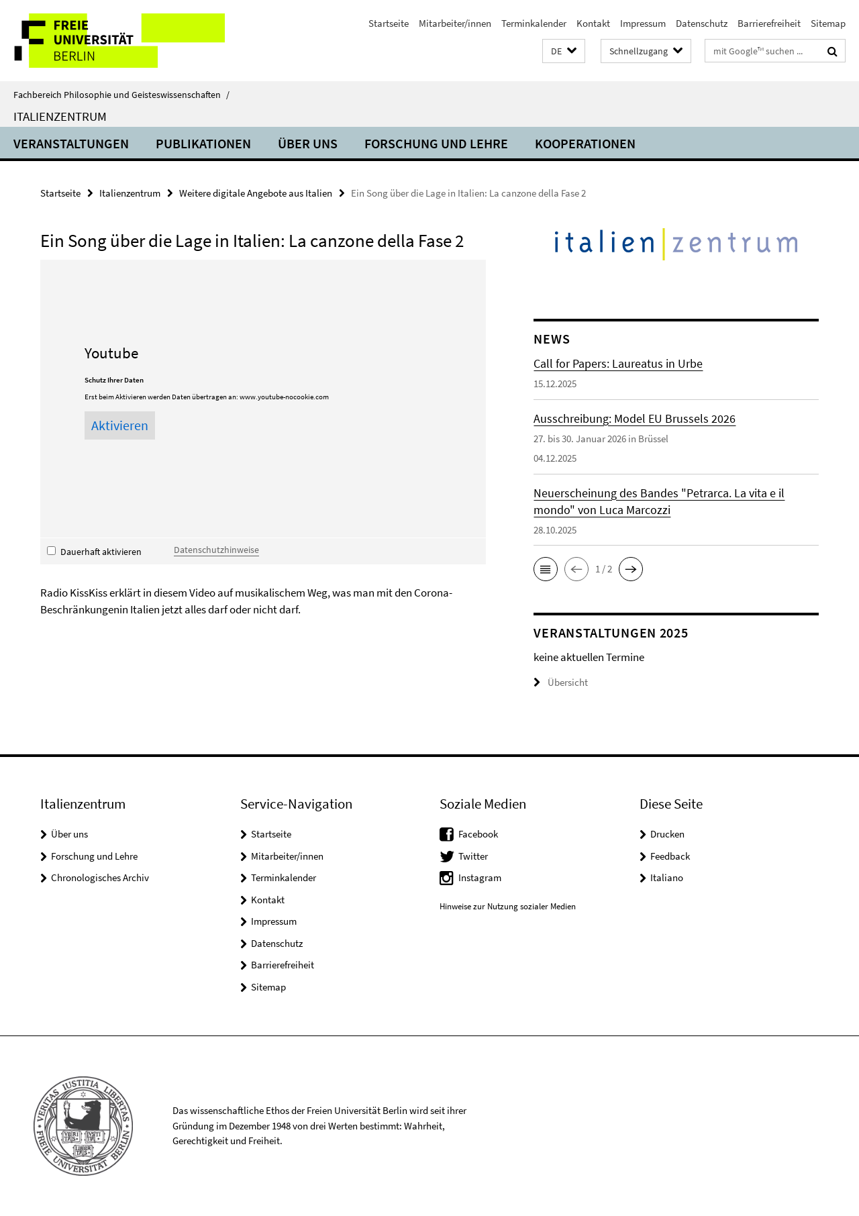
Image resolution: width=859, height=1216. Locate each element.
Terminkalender (533, 23)
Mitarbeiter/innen (455, 23)
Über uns (308, 143)
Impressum (643, 23)
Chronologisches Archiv (100, 877)
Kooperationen (585, 143)
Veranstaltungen (71, 143)
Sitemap (828, 23)
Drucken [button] (667, 833)
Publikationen (203, 143)
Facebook (478, 833)
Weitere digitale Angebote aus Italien (255, 193)
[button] (563, 51)
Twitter (473, 856)
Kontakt (593, 23)
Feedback (670, 856)
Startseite (388, 23)
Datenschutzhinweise (216, 550)
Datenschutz (701, 23)
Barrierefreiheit (769, 23)
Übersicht (561, 682)
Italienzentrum (60, 116)
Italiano (666, 877)
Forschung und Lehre (436, 143)
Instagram (479, 877)
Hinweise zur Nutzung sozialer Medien (508, 906)
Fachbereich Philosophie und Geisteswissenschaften (121, 94)
